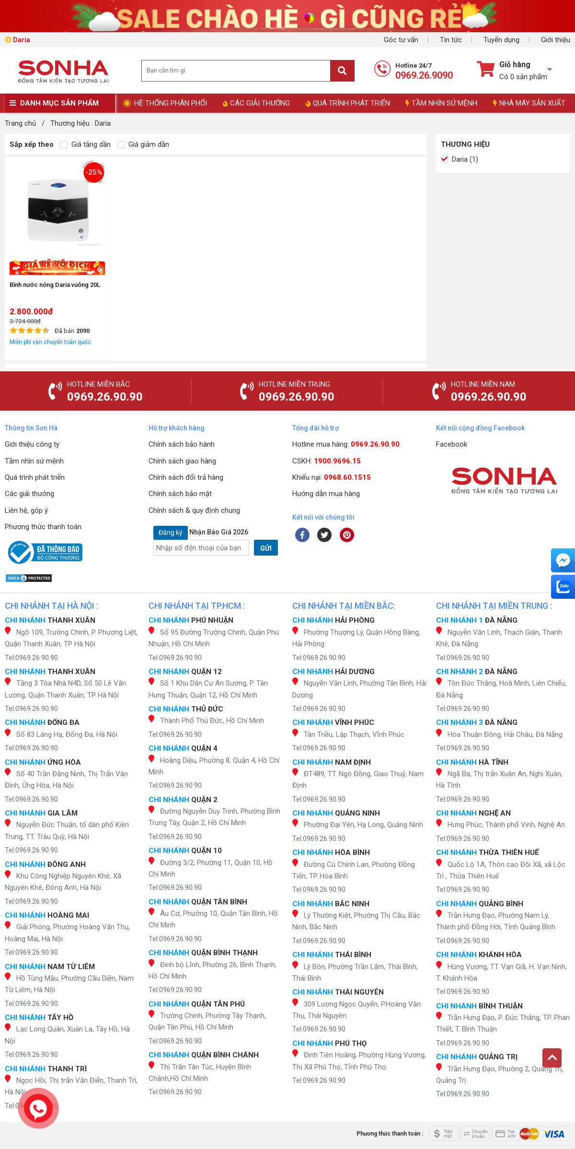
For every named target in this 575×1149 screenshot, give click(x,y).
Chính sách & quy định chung (194, 510)
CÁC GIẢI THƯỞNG (256, 103)
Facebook (451, 444)
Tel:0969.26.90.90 (31, 657)
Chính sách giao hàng (182, 461)
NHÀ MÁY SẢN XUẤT (529, 103)
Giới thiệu (555, 40)
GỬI (266, 548)
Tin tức (451, 40)
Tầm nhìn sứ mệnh (34, 461)
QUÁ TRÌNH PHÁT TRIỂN (348, 103)
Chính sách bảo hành (182, 444)
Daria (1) (459, 159)
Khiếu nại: (331, 477)
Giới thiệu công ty (32, 444)
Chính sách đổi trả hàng (186, 477)
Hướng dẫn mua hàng (326, 493)
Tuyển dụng (501, 40)
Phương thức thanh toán (43, 526)
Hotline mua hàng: (346, 444)
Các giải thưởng (29, 493)
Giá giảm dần (143, 144)
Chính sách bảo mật (180, 493)
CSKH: (326, 461)
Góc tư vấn (401, 40)
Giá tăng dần (85, 144)
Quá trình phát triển (35, 477)
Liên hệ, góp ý (26, 510)
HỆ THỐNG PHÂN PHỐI (170, 103)
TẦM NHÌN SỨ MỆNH (441, 103)
